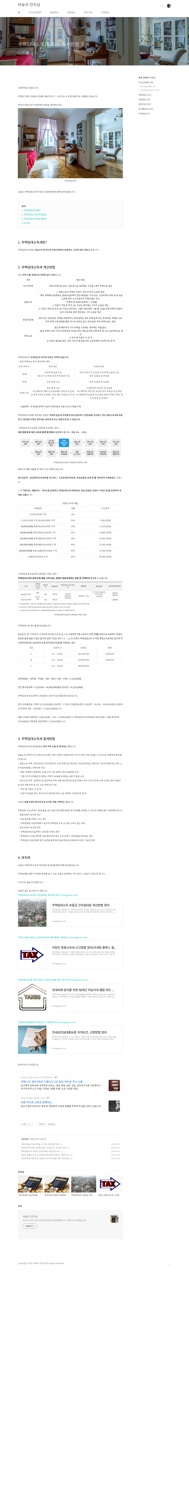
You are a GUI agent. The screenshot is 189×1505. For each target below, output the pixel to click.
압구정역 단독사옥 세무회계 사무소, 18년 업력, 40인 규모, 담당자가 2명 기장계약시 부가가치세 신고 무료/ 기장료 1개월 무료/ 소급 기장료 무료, (61, 1087)
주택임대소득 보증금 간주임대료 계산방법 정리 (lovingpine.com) (48, 894)
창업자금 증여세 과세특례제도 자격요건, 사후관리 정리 (44, 1147)
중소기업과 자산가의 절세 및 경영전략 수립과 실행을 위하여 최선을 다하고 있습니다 (61, 1106)
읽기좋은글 (145, 108)
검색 (162, 6)
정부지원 (88, 12)
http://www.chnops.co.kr (33, 1098)
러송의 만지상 (29, 4)
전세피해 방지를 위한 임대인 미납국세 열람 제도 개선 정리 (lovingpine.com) (53, 979)
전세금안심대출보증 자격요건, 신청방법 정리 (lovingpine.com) (47, 1022)
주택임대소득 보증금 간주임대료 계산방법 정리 (40, 1151)
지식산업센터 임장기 (149, 90)
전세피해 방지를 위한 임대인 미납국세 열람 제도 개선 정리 (45, 1158)
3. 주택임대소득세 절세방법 (34, 218)
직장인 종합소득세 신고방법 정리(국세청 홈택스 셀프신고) (45, 1154)
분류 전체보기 (147, 77)
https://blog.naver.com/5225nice (37, 1077)
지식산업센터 (35, 12)
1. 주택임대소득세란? (31, 210)
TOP (169, 1264)
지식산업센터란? (147, 86)
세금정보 (71, 12)
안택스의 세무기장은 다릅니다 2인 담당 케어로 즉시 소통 (52, 1081)
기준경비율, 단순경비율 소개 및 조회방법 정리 (40, 1144)
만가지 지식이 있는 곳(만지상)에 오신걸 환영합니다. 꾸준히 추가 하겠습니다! (55, 1220)
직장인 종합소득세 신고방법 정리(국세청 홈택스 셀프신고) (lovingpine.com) (53, 937)
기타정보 (105, 12)
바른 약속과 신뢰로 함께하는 (36, 1102)
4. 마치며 (26, 222)
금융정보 (54, 12)
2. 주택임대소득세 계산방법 (34, 214)
